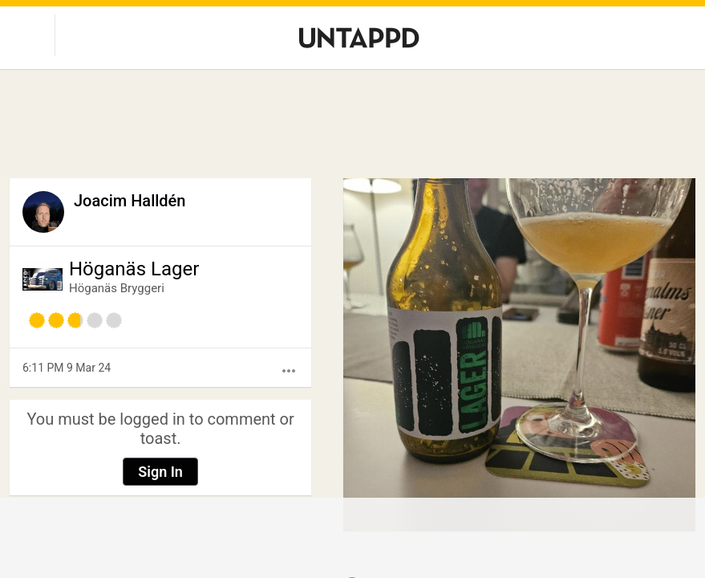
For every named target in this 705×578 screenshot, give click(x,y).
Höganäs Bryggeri (116, 288)
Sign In (160, 471)
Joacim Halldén (129, 200)
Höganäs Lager (134, 269)
